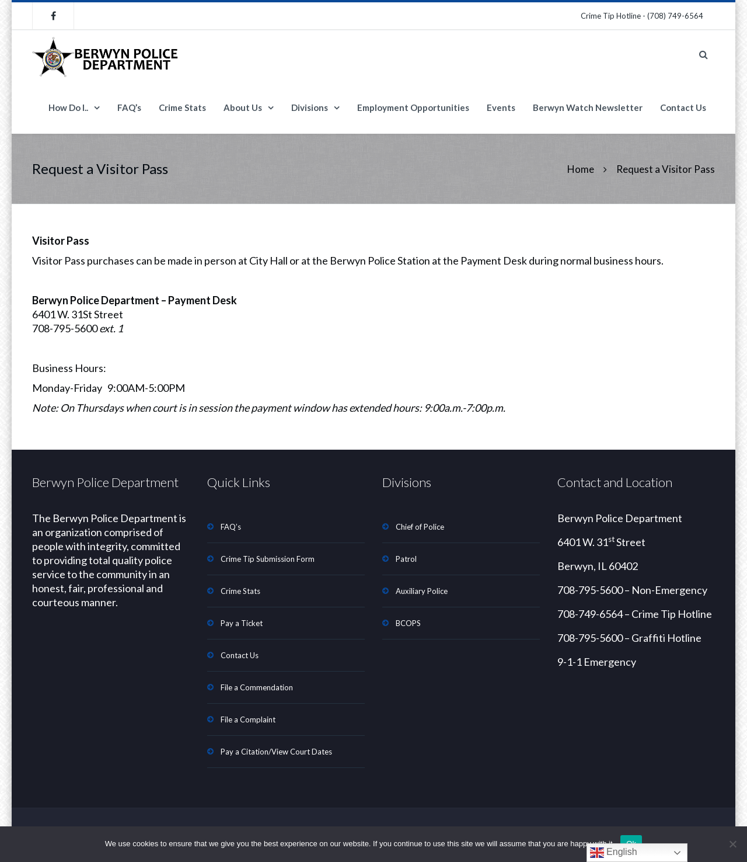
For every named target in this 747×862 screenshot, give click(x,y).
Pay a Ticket (242, 623)
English (613, 853)
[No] (732, 844)
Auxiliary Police (422, 591)
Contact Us (683, 107)
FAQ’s (129, 107)
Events (501, 107)
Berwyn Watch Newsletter (588, 107)
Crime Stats (182, 107)
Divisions (309, 107)
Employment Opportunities (413, 107)
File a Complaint (248, 719)
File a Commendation (257, 687)
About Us (243, 107)
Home (580, 169)
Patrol (406, 559)
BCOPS (408, 623)
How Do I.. (68, 107)
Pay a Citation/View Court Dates (276, 751)
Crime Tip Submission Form (268, 559)
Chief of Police (420, 526)
